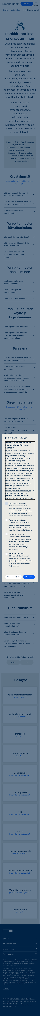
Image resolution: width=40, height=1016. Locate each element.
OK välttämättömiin (13, 577)
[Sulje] (35, 436)
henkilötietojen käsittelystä (22, 491)
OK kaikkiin (28, 577)
